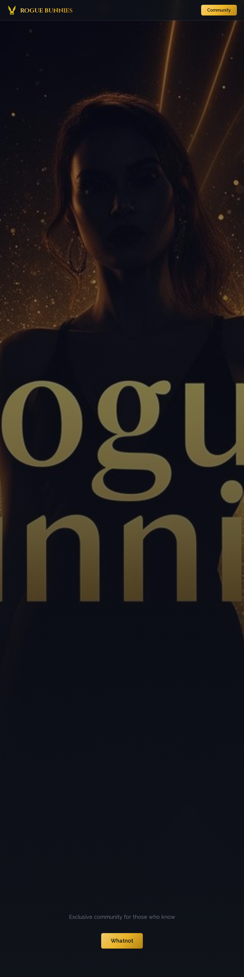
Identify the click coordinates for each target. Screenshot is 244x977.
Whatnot (122, 942)
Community (219, 10)
